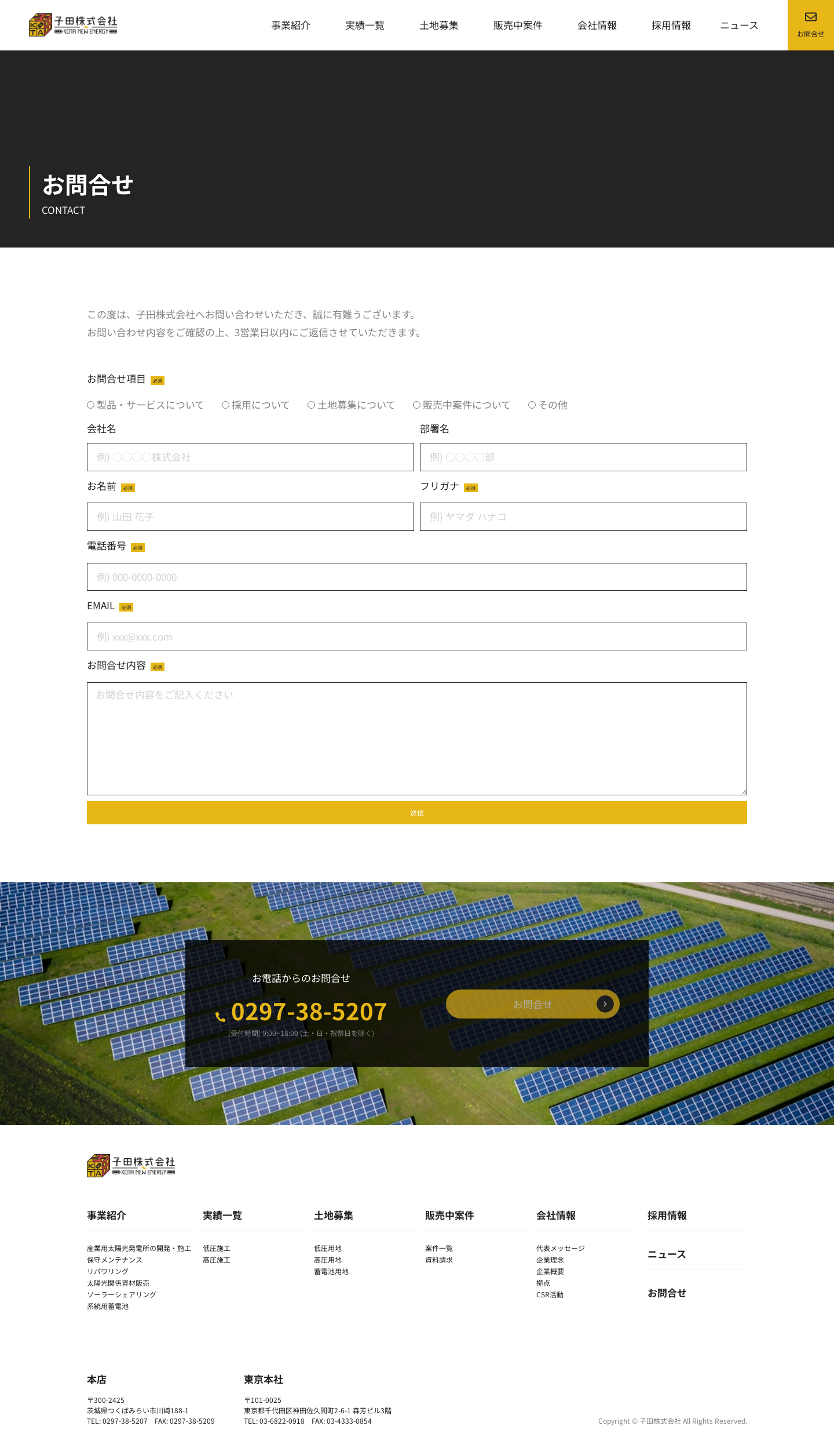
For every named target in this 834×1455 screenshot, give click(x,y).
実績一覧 (367, 24)
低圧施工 (217, 1248)
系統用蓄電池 (108, 1306)
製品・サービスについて (150, 404)
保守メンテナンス (114, 1259)
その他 (553, 404)
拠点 (543, 1282)
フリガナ (441, 485)
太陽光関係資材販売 (118, 1282)
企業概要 (550, 1271)
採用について (261, 404)
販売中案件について (467, 404)
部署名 (434, 428)
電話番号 (108, 545)
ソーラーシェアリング (121, 1294)
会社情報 (600, 24)
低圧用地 (328, 1248)
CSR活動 (550, 1294)
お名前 (103, 485)
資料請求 (439, 1259)
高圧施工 (217, 1259)
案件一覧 (439, 1248)
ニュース (739, 24)
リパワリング (108, 1271)
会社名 (101, 428)
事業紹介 (293, 24)
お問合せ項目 (117, 378)
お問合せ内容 (117, 664)
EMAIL (102, 605)
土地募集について (356, 404)
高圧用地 (328, 1259)
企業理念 (550, 1259)
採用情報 (671, 24)
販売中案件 (520, 24)
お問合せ (667, 1292)
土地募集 (441, 24)
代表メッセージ (560, 1248)
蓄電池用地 (331, 1271)
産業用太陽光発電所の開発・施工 (139, 1248)
